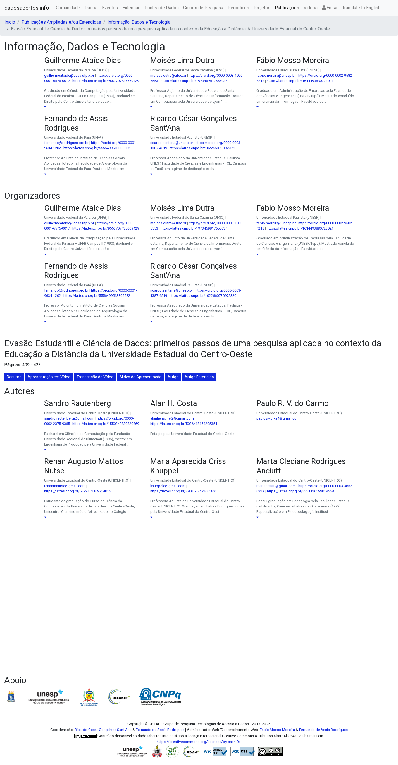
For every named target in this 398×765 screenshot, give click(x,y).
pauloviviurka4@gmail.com (278, 418)
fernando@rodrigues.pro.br (66, 143)
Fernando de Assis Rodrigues (160, 729)
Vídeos (311, 7)
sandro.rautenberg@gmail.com (69, 418)
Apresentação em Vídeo (49, 377)
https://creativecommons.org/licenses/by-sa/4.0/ (198, 741)
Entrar (330, 7)
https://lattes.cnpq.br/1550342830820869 (105, 424)
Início (9, 22)
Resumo (14, 377)
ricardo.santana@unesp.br (171, 143)
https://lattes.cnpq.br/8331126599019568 (300, 491)
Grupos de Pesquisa (203, 7)
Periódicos (238, 7)
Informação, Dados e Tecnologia (139, 22)
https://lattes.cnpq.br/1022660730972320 (203, 148)
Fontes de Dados (162, 7)
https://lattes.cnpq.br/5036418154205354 (183, 424)
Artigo (173, 377)
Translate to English (361, 7)
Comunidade (68, 7)
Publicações (287, 7)
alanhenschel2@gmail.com (172, 418)
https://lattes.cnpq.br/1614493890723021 (300, 81)
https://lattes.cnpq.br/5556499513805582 (96, 148)
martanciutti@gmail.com (276, 486)
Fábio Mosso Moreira (277, 729)
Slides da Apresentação (140, 377)
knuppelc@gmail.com (167, 486)
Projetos (262, 7)
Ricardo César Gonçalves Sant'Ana (103, 729)
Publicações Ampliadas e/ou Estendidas (61, 22)
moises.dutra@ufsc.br (168, 75)
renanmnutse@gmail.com (64, 486)
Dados (91, 7)
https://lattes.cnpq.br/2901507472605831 (183, 491)
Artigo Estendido (199, 377)
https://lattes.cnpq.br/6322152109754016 (77, 491)
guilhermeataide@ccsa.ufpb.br (69, 75)
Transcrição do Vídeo (95, 377)
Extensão (131, 7)
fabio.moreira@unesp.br (276, 75)
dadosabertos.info (26, 7)
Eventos (110, 7)
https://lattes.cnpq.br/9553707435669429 (105, 81)
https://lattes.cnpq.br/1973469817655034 (194, 81)
